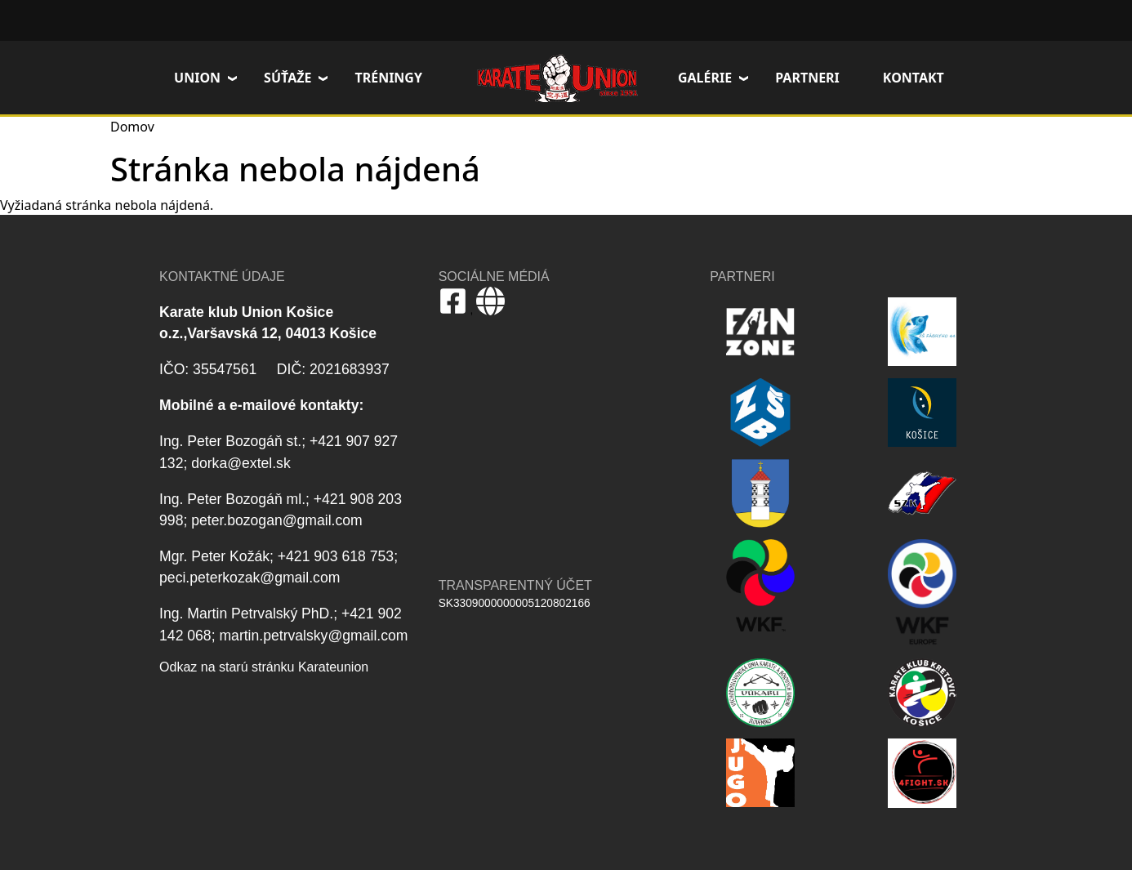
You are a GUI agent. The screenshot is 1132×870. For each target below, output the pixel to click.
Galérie (705, 78)
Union (197, 78)
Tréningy (388, 78)
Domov (557, 77)
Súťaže (287, 78)
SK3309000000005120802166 (515, 603)
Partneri (807, 78)
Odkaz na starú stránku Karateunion (263, 667)
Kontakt (913, 78)
